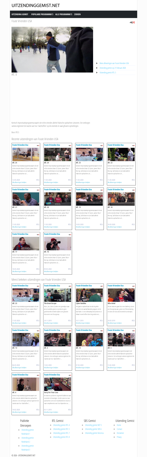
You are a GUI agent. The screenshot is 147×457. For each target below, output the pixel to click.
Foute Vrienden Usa (20, 144)
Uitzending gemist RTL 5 (108, 72)
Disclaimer (120, 433)
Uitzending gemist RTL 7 (61, 433)
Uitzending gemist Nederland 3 (28, 447)
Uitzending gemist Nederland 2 (28, 439)
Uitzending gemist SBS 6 (93, 429)
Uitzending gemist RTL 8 (61, 437)
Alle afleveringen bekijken (19, 182)
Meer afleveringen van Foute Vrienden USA (114, 63)
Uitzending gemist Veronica (94, 433)
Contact (119, 429)
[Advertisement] (52, 96)
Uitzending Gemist (20, 14)
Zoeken (77, 14)
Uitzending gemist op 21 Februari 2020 (113, 67)
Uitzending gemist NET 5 (93, 425)
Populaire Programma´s (42, 14)
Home (119, 425)
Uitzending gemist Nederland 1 (28, 431)
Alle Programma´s (63, 14)
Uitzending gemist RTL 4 (61, 425)
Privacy (119, 437)
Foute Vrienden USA (22, 21)
